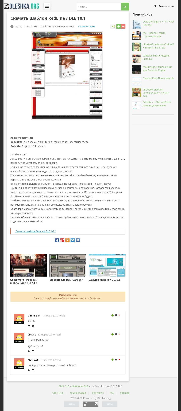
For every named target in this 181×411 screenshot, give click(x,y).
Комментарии (78, 392)
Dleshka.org (23, 6)
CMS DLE (64, 386)
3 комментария (86, 26)
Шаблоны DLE (79, 386)
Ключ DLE (57, 392)
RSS (112, 392)
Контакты (98, 392)
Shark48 (33, 360)
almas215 (34, 315)
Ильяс (32, 334)
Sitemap (124, 392)
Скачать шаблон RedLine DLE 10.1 (35, 231)
